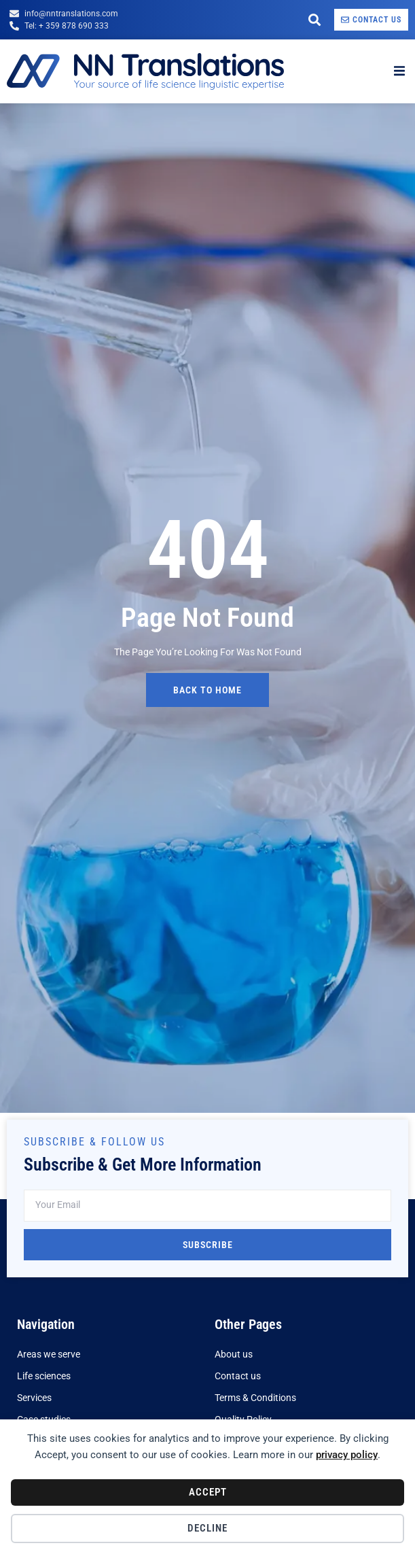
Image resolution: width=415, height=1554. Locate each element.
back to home (207, 690)
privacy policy (347, 1455)
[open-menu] (399, 71)
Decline (207, 1528)
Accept (208, 1492)
